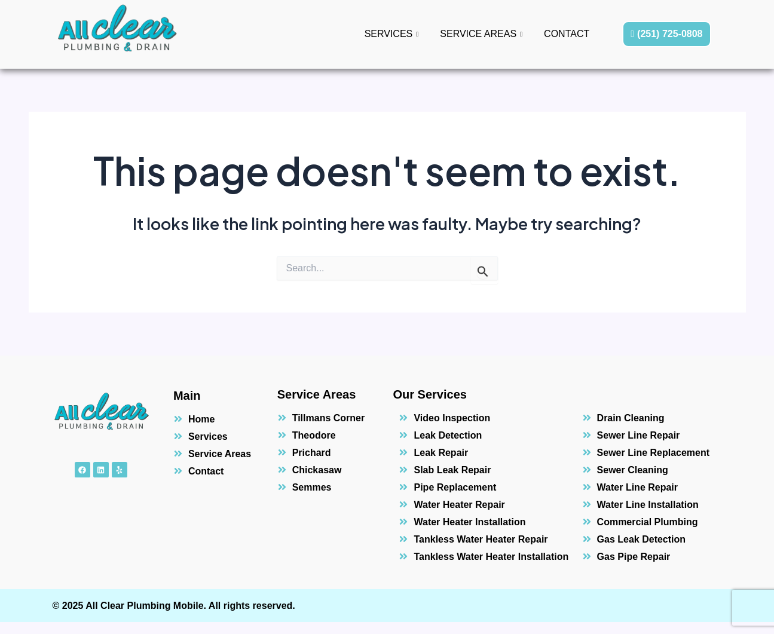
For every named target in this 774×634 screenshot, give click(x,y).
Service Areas (481, 34)
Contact (566, 34)
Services (392, 34)
